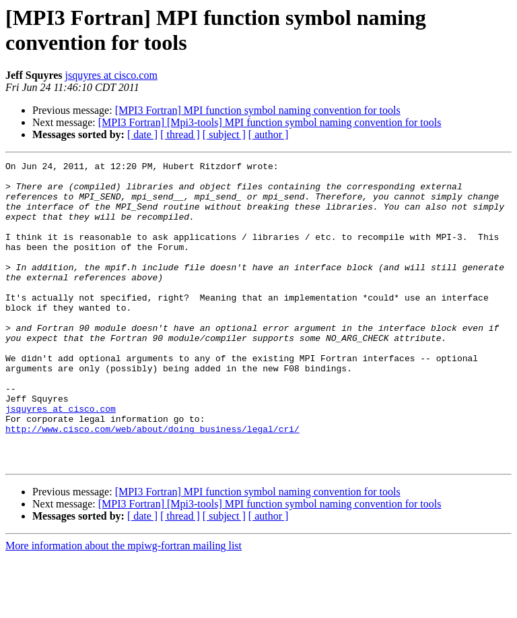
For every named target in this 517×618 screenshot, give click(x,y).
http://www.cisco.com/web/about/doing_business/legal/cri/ (152, 483)
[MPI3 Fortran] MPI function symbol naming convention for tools (258, 110)
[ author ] (268, 134)
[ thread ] (180, 134)
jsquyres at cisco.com (111, 75)
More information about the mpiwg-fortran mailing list (123, 606)
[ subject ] (224, 134)
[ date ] (142, 134)
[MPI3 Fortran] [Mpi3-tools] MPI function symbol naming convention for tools (270, 122)
